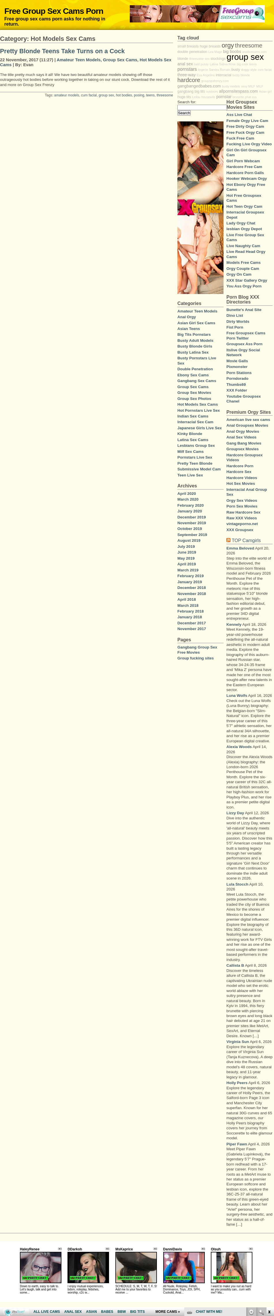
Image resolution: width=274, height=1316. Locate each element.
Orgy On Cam (239, 274)
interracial (223, 75)
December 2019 (191, 517)
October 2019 (189, 529)
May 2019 (186, 558)
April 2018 (186, 599)
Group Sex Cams (120, 60)
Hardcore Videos (241, 478)
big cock (242, 64)
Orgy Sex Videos (241, 500)
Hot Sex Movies (240, 483)
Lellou (196, 97)
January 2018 (189, 617)
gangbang (185, 91)
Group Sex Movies (194, 392)
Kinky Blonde (189, 434)
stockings (218, 59)
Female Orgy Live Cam (247, 121)
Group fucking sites (195, 658)
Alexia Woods (239, 747)
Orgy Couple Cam (242, 268)
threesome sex (199, 58)
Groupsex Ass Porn (244, 344)
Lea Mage (215, 52)
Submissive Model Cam (199, 469)
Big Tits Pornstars (194, 334)
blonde (182, 59)
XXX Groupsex (239, 530)
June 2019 (186, 552)
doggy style (249, 69)
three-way (186, 75)
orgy (228, 45)
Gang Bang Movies (243, 443)
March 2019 (187, 570)
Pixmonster (236, 367)
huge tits (184, 97)
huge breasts (210, 46)
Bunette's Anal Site (243, 310)
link (269, 1226)
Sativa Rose (227, 64)
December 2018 (191, 587)
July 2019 (186, 546)
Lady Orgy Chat (240, 223)
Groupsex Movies (242, 449)
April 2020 (186, 493)
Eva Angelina (206, 75)
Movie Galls (237, 361)
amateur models (66, 95)
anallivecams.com (254, 52)
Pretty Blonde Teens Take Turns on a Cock (62, 51)
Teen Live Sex (190, 475)
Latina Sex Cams (193, 440)
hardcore (188, 80)
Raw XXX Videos (241, 518)
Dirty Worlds (237, 321)
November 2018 (191, 594)
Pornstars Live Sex (194, 457)
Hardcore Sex (239, 472)
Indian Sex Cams (193, 416)
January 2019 (189, 582)
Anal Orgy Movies (242, 431)
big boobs (232, 51)
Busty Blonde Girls (194, 346)
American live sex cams (248, 419)
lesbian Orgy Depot (244, 229)
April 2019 (186, 564)
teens (150, 95)
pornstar (224, 96)
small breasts (188, 46)
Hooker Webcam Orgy (246, 178)
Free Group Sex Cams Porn (53, 11)
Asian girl (265, 91)
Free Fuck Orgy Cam (245, 132)
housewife (208, 97)
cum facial (89, 95)
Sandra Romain (219, 69)
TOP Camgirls (246, 540)
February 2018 (190, 611)
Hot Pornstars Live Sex (198, 410)
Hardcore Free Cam (244, 167)
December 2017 (191, 623)
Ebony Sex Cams (193, 375)
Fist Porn (234, 327)
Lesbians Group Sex (196, 445)
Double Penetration (195, 369)
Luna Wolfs (236, 695)
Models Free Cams (243, 262)
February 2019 (190, 576)
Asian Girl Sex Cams (196, 323)
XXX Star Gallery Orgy (246, 280)
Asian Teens (188, 329)
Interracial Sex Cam (195, 422)
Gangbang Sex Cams (196, 381)
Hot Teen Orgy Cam (244, 206)
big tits (199, 91)
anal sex (185, 64)
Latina (214, 64)
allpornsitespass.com (238, 91)
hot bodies (124, 95)
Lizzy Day (235, 813)
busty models (231, 86)
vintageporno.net (242, 524)
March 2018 (187, 605)
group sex (106, 95)
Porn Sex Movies (242, 506)
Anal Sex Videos (241, 437)
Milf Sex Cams (190, 451)
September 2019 (192, 535)
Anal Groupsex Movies (247, 425)
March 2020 (187, 499)
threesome (165, 95)
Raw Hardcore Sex (243, 512)
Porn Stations (239, 373)
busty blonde (241, 75)
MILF (259, 86)
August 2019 (188, 540)
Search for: (186, 102)
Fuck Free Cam (240, 138)
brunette (238, 97)
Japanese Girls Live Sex (199, 428)
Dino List (234, 315)
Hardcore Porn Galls (245, 173)
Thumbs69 (236, 384)
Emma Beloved (240, 548)
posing (139, 95)
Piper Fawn (236, 1144)
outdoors (212, 91)
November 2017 (191, 629)
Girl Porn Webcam (243, 161)
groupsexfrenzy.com (215, 81)
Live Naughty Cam (243, 246)
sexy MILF (248, 86)
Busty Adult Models (195, 340)
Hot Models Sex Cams (197, 404)
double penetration (192, 52)
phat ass (250, 97)
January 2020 (189, 511)
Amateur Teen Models (78, 60)
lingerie (203, 69)
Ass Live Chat (239, 114)
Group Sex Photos (194, 398)
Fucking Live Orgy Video (249, 144)
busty (235, 70)
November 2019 (191, 523)
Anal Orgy (186, 317)
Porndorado (237, 378)
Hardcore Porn (239, 466)
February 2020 (190, 505)
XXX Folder (236, 390)
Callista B (235, 965)
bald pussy (201, 64)
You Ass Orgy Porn (244, 286)
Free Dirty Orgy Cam (245, 126)
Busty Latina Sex (193, 352)
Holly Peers (236, 1083)
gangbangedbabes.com (199, 86)
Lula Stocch (237, 884)
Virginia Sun (237, 1042)
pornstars (187, 69)
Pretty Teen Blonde (194, 463)
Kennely (233, 624)
